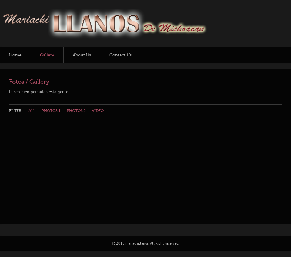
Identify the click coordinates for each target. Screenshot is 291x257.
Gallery (47, 55)
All (31, 110)
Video (98, 110)
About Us (82, 55)
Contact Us (120, 55)
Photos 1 (51, 110)
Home (15, 55)
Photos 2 (76, 110)
